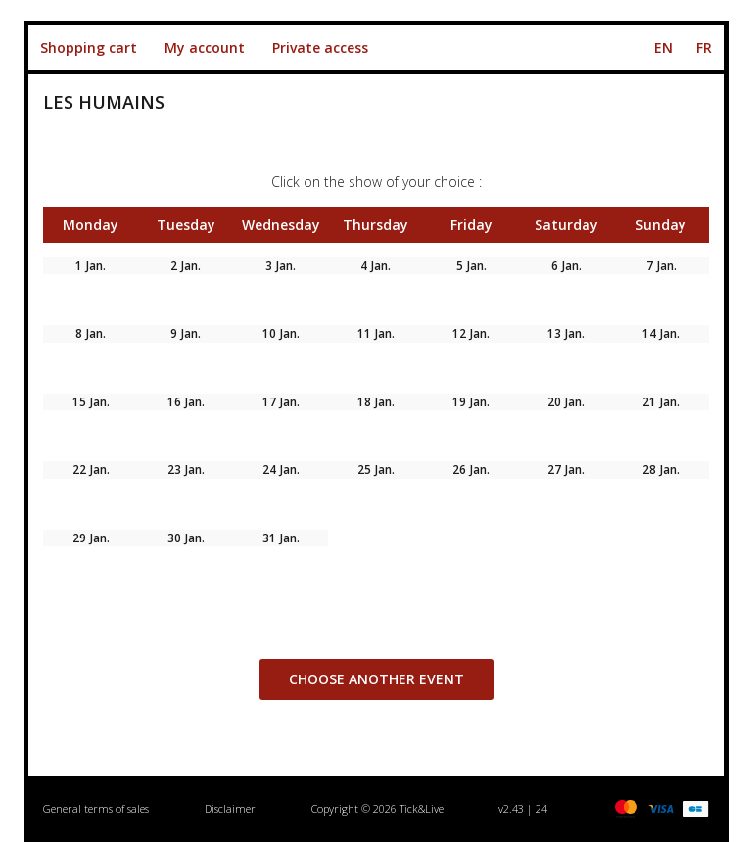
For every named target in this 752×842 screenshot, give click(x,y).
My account (204, 47)
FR (704, 47)
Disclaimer (230, 808)
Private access (320, 47)
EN (663, 47)
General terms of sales (96, 808)
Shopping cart (88, 47)
